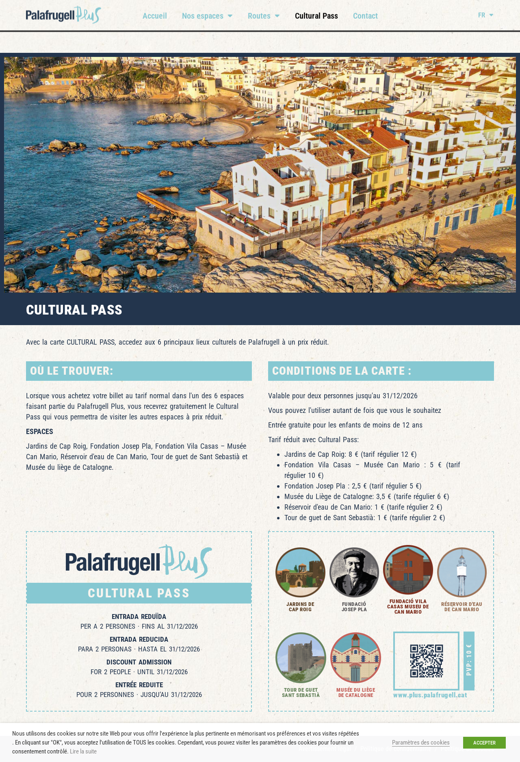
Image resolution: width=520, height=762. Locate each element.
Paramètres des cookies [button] (421, 742)
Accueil (155, 11)
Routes (264, 11)
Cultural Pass (316, 11)
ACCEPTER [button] (484, 743)
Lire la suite (83, 751)
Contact (365, 11)
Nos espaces (207, 11)
